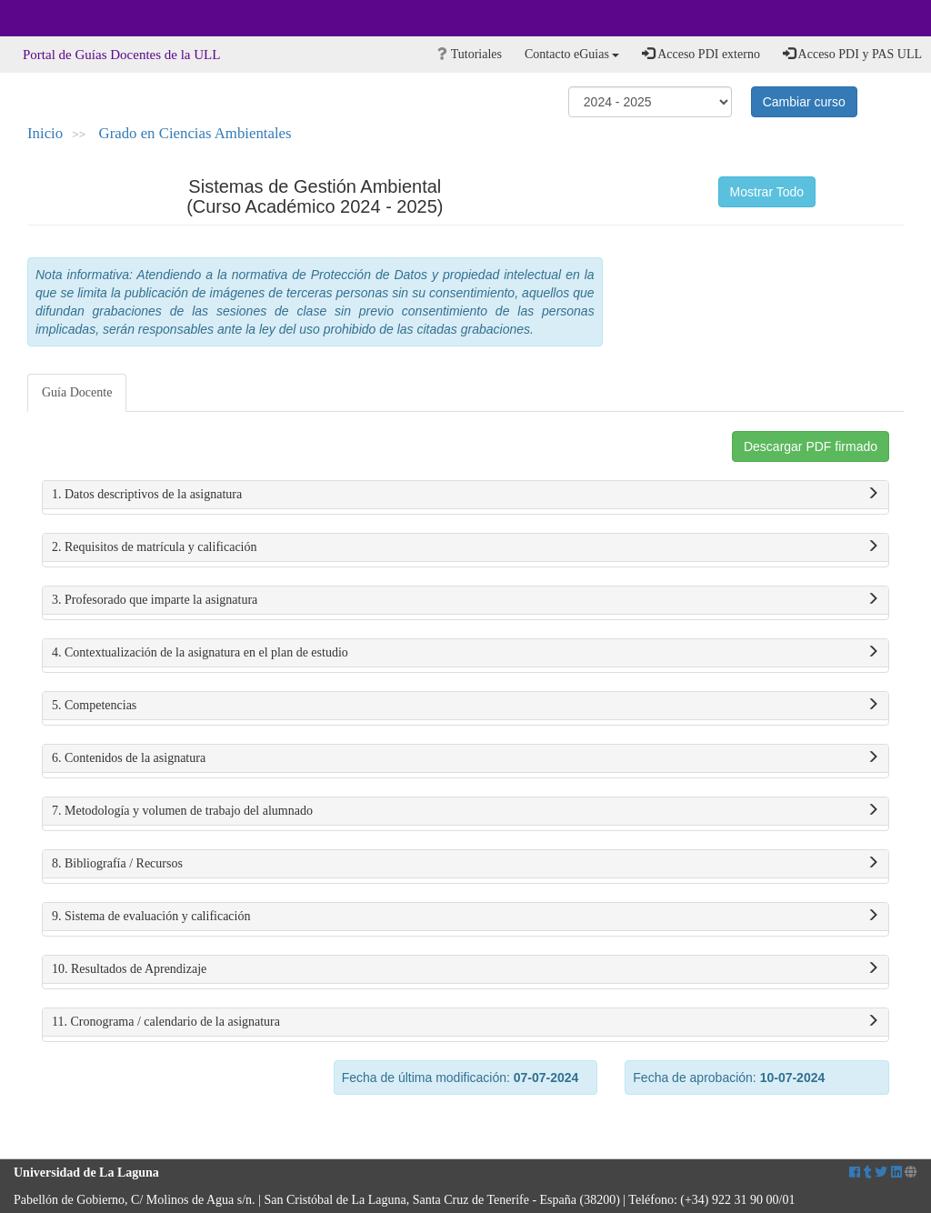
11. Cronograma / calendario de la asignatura (465, 1022)
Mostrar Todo (767, 192)
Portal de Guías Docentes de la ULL (121, 54)
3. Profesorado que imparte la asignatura (465, 600)
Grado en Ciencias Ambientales (195, 133)
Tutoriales (469, 54)
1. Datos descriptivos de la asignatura (465, 495)
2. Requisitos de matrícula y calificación (465, 547)
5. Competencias (465, 706)
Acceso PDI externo (700, 53)
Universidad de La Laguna (64, 18)
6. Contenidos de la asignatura (465, 758)
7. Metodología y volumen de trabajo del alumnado (465, 811)
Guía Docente (77, 392)
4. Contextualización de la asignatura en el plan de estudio (465, 653)
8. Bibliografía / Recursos (465, 864)
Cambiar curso (804, 102)
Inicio (45, 133)
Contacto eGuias (572, 54)
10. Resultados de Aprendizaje (465, 969)
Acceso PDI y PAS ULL (852, 53)
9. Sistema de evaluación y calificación (465, 916)
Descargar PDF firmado (810, 446)
